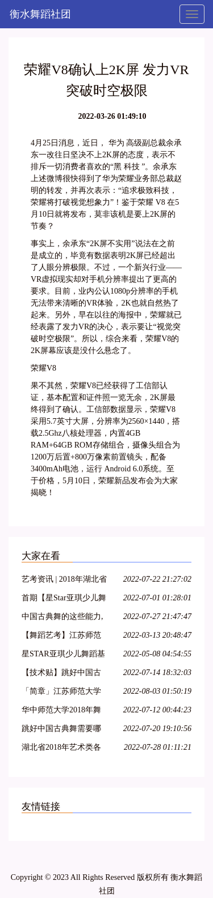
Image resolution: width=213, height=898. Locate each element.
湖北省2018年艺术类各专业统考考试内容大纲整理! (61, 749)
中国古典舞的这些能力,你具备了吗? (62, 618)
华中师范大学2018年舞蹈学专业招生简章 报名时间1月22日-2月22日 (62, 711)
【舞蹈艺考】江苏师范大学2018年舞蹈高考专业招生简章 (61, 637)
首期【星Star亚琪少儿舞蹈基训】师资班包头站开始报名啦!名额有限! (64, 599)
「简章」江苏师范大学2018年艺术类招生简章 (61, 693)
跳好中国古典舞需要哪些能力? (61, 730)
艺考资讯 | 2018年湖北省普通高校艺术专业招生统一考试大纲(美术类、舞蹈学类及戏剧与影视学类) (64, 581)
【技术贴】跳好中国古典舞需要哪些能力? (61, 674)
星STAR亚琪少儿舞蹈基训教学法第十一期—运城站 (63, 655)
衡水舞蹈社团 (40, 14)
